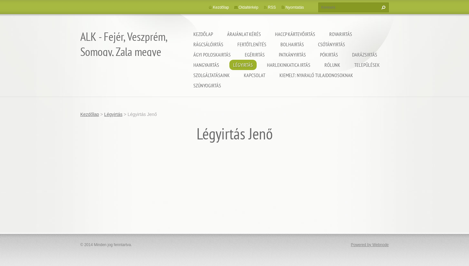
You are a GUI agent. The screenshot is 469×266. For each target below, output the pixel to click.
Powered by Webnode (370, 245)
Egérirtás (255, 54)
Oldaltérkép (248, 7)
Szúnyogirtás (207, 85)
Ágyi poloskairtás (212, 54)
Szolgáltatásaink (211, 75)
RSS (272, 7)
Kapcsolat (254, 75)
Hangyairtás (206, 65)
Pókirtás (329, 54)
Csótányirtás (331, 44)
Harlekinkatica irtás (288, 65)
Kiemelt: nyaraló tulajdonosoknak (316, 75)
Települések (367, 65)
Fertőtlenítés (251, 44)
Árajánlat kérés (244, 34)
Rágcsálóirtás (208, 44)
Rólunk (332, 65)
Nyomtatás (295, 7)
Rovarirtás (340, 34)
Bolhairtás (292, 44)
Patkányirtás (292, 54)
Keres (382, 7)
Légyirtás (243, 65)
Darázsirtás (364, 54)
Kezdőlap (203, 34)
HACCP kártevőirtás (295, 34)
